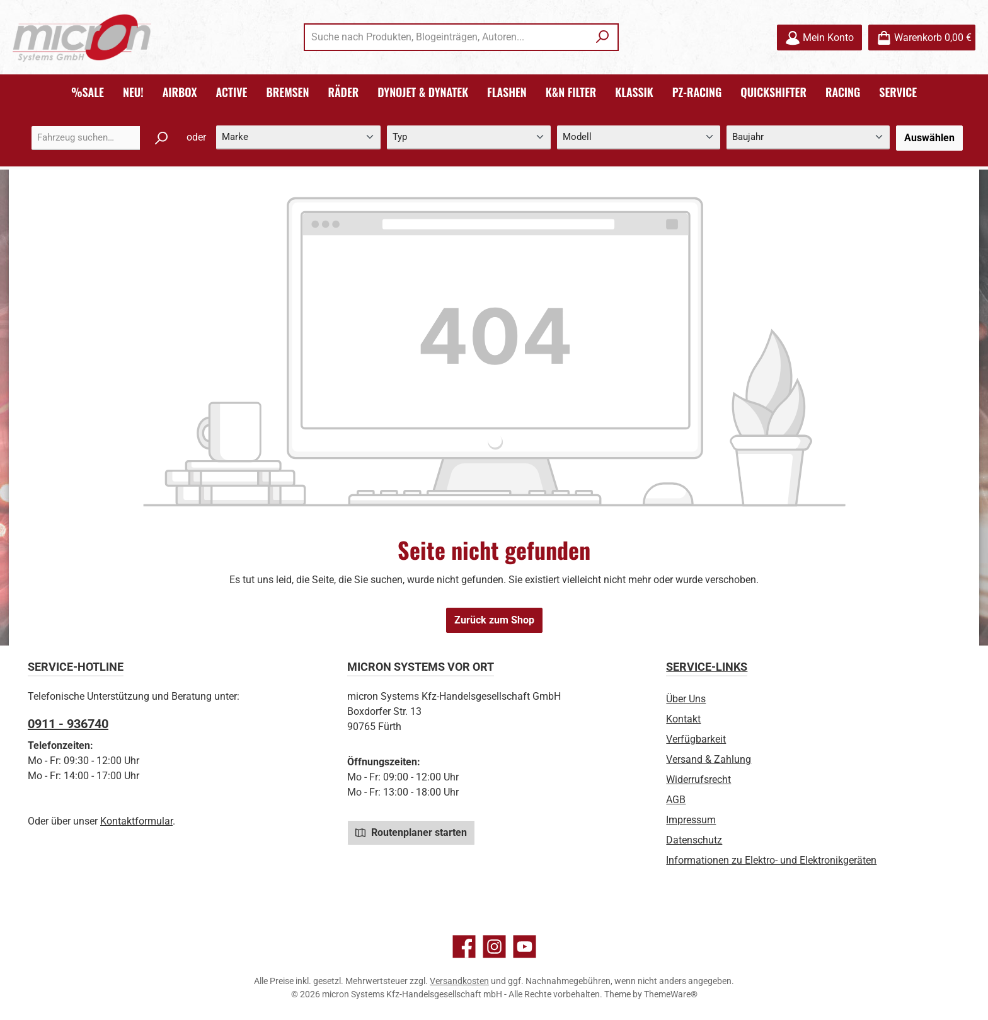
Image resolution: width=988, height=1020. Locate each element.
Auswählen (929, 138)
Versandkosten (459, 981)
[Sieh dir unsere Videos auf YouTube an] (524, 946)
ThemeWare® (671, 994)
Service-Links (706, 666)
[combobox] (447, 37)
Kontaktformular (136, 821)
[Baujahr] (808, 137)
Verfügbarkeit (696, 739)
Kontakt (683, 719)
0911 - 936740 (68, 723)
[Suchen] (603, 37)
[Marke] (298, 137)
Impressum (691, 820)
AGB (676, 800)
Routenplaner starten (411, 832)
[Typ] (468, 137)
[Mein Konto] (819, 37)
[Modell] (638, 137)
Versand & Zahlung (708, 759)
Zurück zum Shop (494, 620)
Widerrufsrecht (698, 779)
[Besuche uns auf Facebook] (464, 946)
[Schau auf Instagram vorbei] (494, 946)
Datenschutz (694, 840)
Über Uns (686, 699)
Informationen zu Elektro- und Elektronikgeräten (771, 860)
